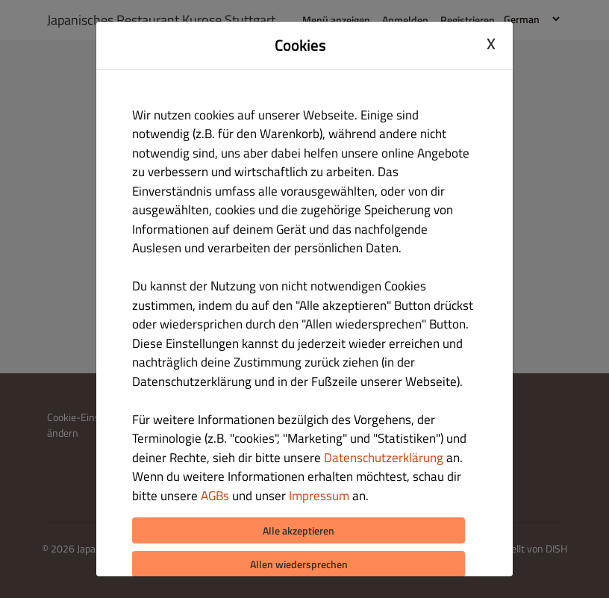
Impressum (319, 495)
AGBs (215, 495)
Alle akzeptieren (298, 530)
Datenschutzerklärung (383, 457)
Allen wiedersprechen (299, 564)
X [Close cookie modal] (491, 43)
